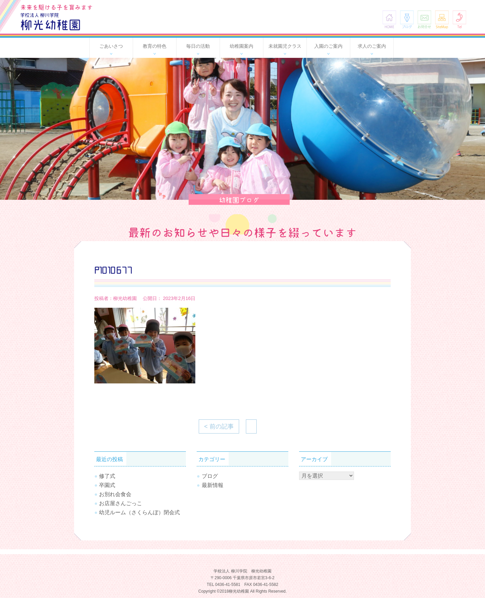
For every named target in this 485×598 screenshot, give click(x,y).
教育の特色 (154, 46)
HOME (389, 19)
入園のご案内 (328, 46)
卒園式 (107, 485)
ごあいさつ (111, 46)
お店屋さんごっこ (120, 503)
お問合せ (424, 19)
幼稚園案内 (241, 46)
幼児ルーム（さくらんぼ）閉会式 (139, 512)
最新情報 (212, 485)
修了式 (107, 476)
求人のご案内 (372, 46)
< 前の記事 (219, 426)
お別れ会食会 (115, 494)
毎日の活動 (198, 46)
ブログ (407, 19)
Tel (459, 19)
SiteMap (442, 19)
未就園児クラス (284, 46)
